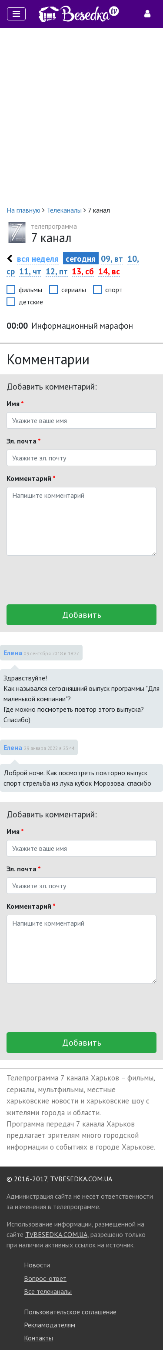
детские (31, 301)
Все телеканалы (48, 1291)
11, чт (30, 271)
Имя (15, 403)
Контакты (38, 1337)
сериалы (73, 289)
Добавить (81, 614)
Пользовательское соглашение (70, 1311)
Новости (37, 1264)
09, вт (112, 258)
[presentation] (73, 580)
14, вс (109, 271)
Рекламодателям (49, 1324)
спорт (114, 289)
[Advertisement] (81, 116)
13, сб (83, 271)
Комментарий (31, 478)
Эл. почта (24, 441)
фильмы (30, 289)
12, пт (57, 271)
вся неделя (38, 258)
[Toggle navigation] (16, 13)
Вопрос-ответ (45, 1278)
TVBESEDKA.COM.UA (81, 1178)
